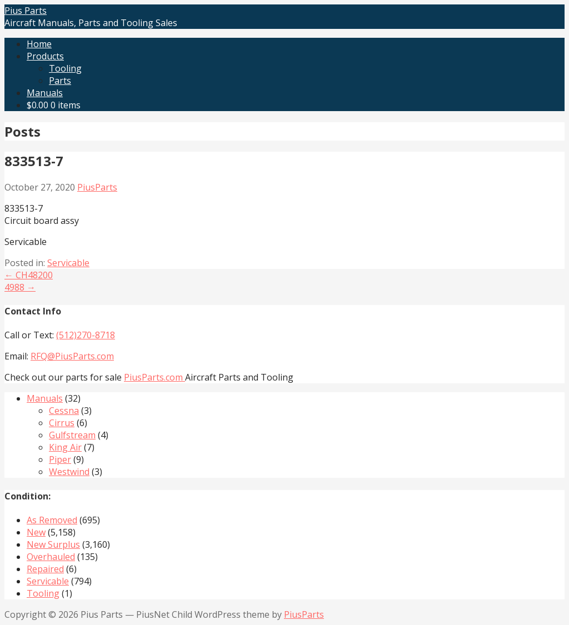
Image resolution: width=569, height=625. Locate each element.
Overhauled (51, 557)
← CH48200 (28, 275)
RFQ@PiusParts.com (72, 356)
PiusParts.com (154, 377)
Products (45, 56)
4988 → (20, 287)
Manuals (45, 93)
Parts (60, 80)
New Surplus (53, 544)
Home (39, 44)
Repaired (45, 569)
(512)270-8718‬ (85, 335)
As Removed (52, 520)
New (36, 532)
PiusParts (97, 187)
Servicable (68, 263)
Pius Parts (25, 10)
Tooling (65, 68)
